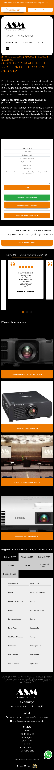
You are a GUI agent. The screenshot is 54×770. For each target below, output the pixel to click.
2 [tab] (27, 312)
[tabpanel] (26, 279)
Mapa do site (26, 751)
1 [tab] (23, 312)
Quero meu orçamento (27, 242)
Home (9, 36)
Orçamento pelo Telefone (27, 205)
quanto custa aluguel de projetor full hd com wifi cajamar (7, 60)
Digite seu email (27, 155)
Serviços (11, 42)
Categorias (17, 57)
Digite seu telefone (27, 162)
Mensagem (27, 168)
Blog (41, 42)
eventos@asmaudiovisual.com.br (27, 721)
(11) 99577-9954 (27, 717)
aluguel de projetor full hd (29, 57)
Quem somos (25, 36)
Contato (27, 42)
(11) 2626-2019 (13, 717)
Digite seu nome (27, 148)
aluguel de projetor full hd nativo (41, 57)
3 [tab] (31, 312)
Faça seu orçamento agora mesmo (13, 9)
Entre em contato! (40, 10)
